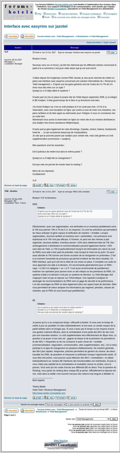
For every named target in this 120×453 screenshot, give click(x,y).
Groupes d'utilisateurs (90, 14)
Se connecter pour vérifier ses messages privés (74, 17)
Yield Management (99, 36)
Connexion (104, 17)
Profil (45, 17)
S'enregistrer (110, 14)
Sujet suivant (109, 42)
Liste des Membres (68, 14)
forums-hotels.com (64, 4)
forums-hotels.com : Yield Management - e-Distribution (62, 36)
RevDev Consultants (56, 9)
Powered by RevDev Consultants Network (60, 449)
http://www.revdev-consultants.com (48, 393)
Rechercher (49, 14)
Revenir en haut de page (15, 185)
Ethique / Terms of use (60, 441)
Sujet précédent (93, 42)
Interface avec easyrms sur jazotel (35, 26)
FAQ (38, 14)
